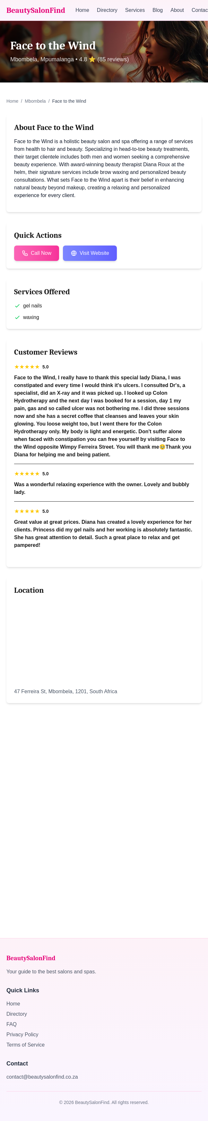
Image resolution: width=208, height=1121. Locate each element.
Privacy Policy (22, 1034)
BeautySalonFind (35, 10)
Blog (157, 10)
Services (135, 10)
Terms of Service (25, 1045)
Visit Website (90, 253)
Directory (107, 10)
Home (82, 10)
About (177, 10)
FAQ (11, 1024)
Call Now (36, 253)
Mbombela (35, 101)
